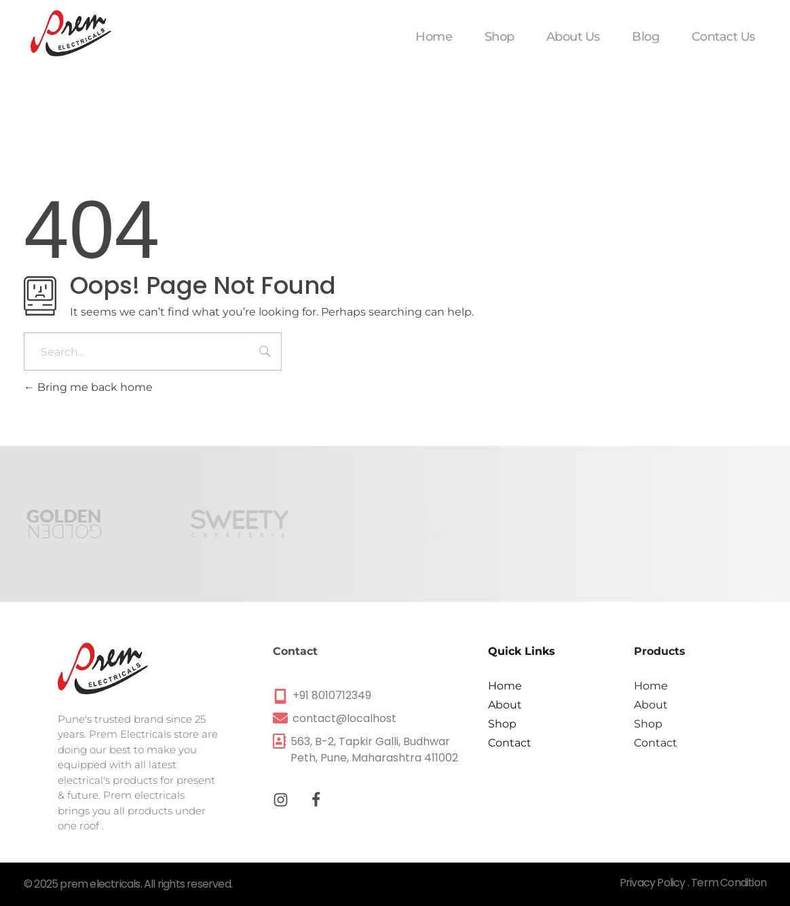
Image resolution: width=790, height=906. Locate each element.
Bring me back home (88, 387)
